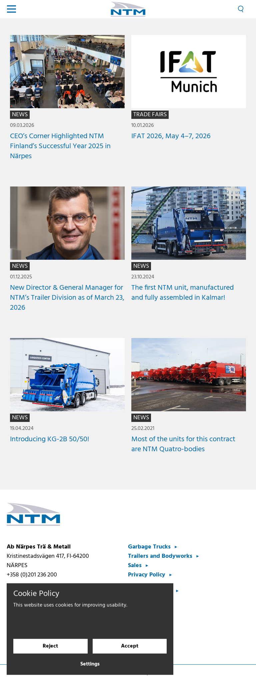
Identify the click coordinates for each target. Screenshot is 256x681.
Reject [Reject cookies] (50, 651)
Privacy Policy (146, 575)
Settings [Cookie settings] (90, 669)
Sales (135, 565)
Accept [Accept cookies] (129, 651)
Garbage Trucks (149, 547)
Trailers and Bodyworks (160, 556)
